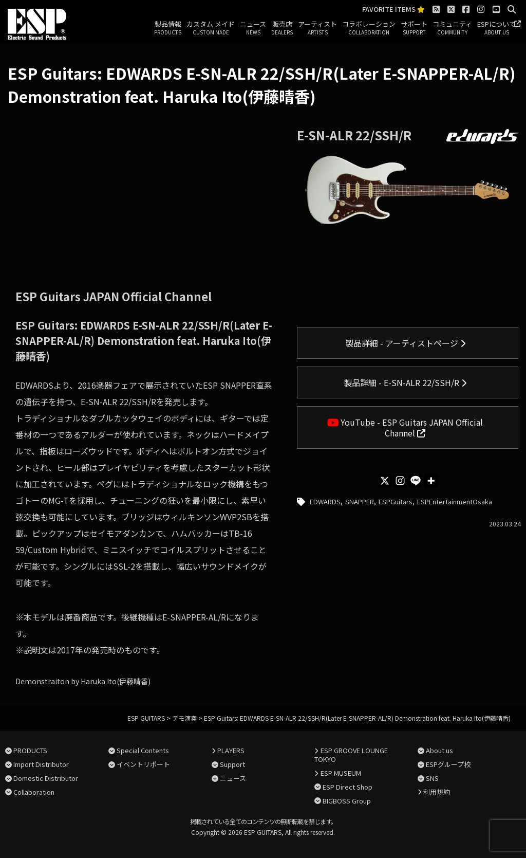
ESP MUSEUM (341, 773)
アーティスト (317, 28)
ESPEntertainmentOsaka (454, 501)
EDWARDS (325, 501)
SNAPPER (359, 501)
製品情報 (167, 28)
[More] (431, 480)
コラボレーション (369, 28)
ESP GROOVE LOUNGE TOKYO (350, 754)
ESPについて (496, 28)
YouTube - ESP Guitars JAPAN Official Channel (405, 427)
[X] (384, 480)
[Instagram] (400, 480)
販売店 (282, 28)
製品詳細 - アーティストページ (405, 343)
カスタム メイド (210, 28)
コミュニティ (452, 28)
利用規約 (436, 792)
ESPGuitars (395, 501)
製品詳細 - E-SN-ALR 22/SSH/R (405, 382)
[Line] (415, 480)
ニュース (253, 28)
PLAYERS (231, 750)
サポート (414, 28)
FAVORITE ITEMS (393, 9)
